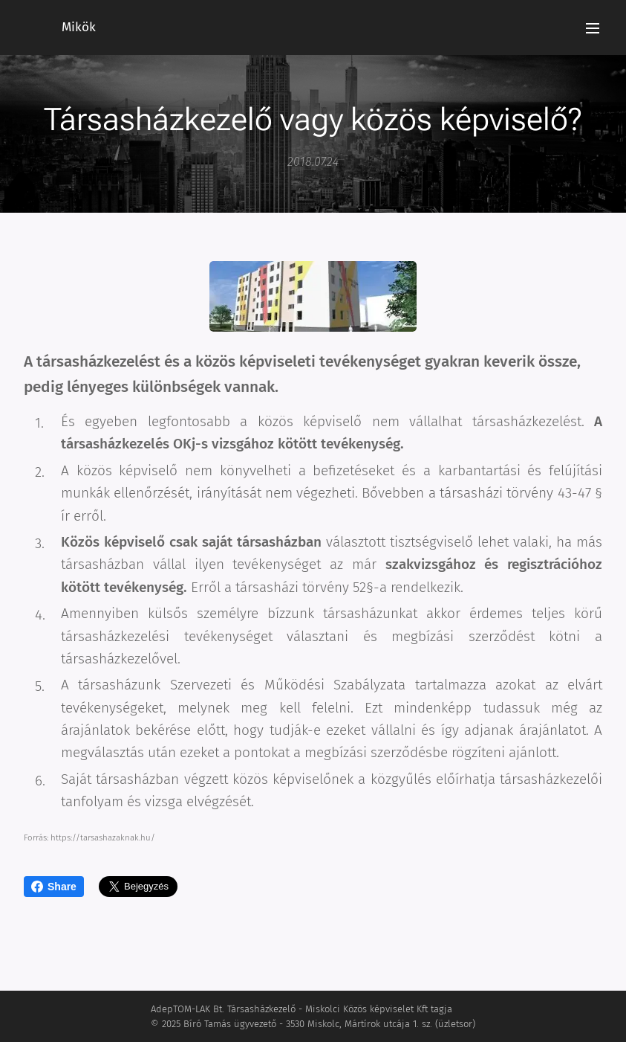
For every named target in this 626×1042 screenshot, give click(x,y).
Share (53, 887)
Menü (592, 28)
